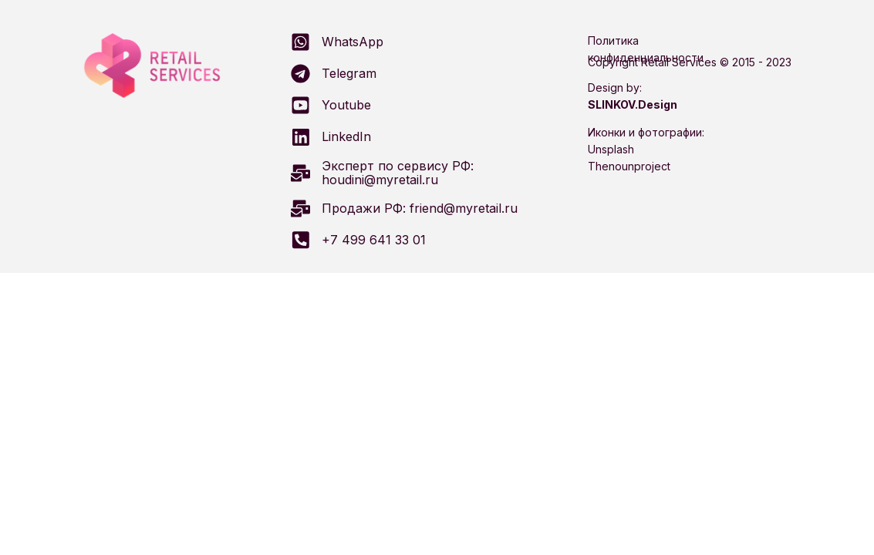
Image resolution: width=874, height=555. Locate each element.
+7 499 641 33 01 (374, 239)
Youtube (346, 105)
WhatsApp (352, 41)
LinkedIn (346, 136)
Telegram (349, 73)
